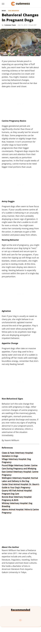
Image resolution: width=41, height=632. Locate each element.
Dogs (4, 10)
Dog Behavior (13, 10)
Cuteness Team (10, 25)
